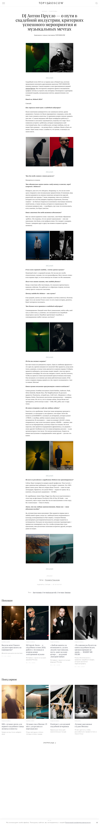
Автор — (49, 580)
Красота (78, 720)
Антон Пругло (30, 88)
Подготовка (30, 641)
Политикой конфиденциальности (78, 822)
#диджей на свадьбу (49, 592)
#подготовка (37, 592)
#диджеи (60, 592)
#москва (67, 592)
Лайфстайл (6, 641)
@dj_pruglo (49, 265)
